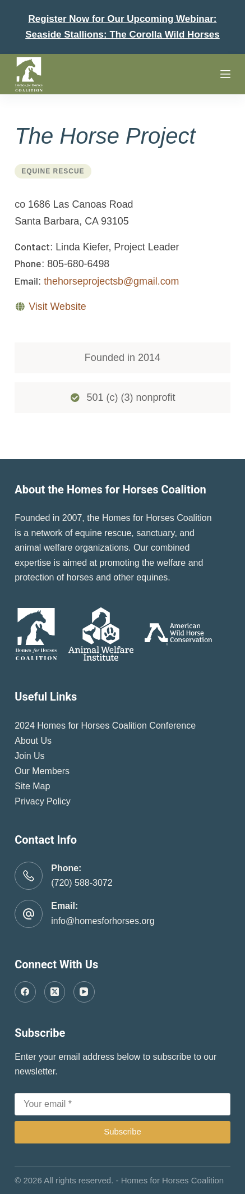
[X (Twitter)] (55, 992)
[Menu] (225, 74)
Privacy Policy (43, 801)
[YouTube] (84, 992)
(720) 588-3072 (81, 883)
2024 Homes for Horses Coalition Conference (105, 725)
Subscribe (122, 1131)
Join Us (29, 756)
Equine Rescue (52, 171)
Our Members (42, 771)
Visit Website (57, 306)
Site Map (32, 786)
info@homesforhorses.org (102, 921)
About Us (33, 740)
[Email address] (122, 1104)
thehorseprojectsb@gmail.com (111, 281)
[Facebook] (25, 992)
